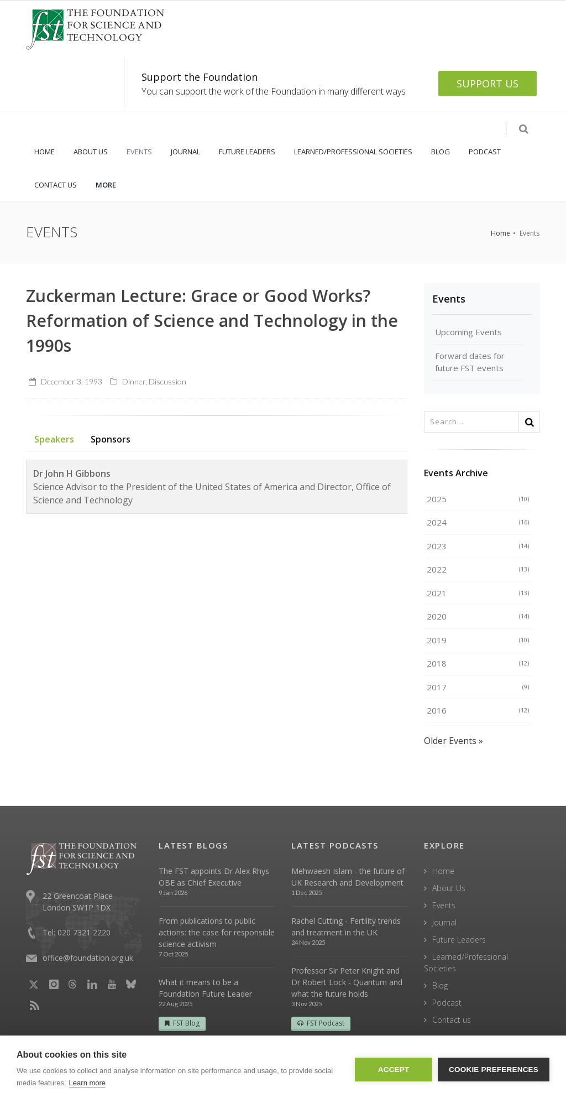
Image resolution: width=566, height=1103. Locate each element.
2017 (478, 687)
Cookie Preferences (493, 1069)
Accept (394, 1069)
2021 (478, 593)
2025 (478, 498)
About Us (448, 888)
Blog (440, 985)
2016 (478, 710)
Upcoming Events (468, 331)
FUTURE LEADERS (247, 152)
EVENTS (139, 152)
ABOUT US (91, 152)
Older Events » (453, 741)
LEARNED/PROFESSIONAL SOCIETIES (353, 152)
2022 (478, 569)
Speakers (54, 439)
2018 (478, 663)
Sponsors (110, 439)
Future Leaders (459, 939)
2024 (478, 522)
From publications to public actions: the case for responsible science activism (217, 932)
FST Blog (182, 1023)
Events (448, 298)
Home (500, 233)
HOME (44, 152)
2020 (478, 616)
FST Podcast (320, 1023)
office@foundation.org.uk (88, 958)
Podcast (447, 1002)
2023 (478, 546)
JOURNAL (185, 152)
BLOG (440, 152)
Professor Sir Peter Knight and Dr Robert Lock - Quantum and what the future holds (346, 982)
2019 (478, 640)
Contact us (451, 1019)
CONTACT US (55, 185)
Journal (444, 922)
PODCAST (485, 152)
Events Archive (456, 473)
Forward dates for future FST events (470, 362)
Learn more (87, 1083)
